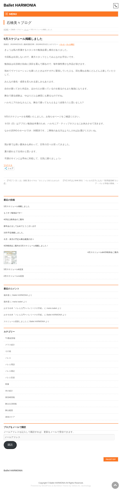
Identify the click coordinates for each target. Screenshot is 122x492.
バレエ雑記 (70, 44)
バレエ (62, 44)
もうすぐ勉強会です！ (13, 213)
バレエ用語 (10, 364)
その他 (8, 351)
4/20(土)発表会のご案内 (14, 219)
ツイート (8, 165)
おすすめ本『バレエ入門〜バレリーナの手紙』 (24, 308)
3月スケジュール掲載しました (17, 206)
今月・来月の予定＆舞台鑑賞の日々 (19, 239)
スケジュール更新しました (15, 321)
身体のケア (10, 417)
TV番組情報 (10, 338)
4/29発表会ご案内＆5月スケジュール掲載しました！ (26, 246)
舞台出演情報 (11, 404)
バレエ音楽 (10, 377)
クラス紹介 (10, 345)
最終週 (6, 295)
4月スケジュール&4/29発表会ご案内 (103, 252)
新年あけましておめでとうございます (20, 226)
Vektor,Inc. (76, 486)
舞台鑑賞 (9, 410)
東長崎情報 (10, 397)
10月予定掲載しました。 (14, 233)
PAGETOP (111, 459)
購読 (10, 444)
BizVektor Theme (61, 486)
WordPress (46, 486)
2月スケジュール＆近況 (14, 276)
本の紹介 (9, 391)
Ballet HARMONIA (20, 5)
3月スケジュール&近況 (13, 269)
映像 (7, 384)
